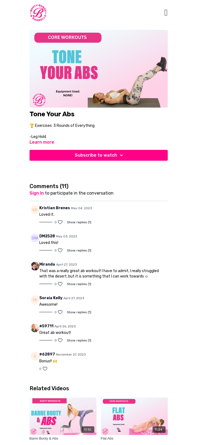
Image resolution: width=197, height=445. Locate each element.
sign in (37, 193)
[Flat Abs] (134, 438)
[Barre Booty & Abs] (63, 438)
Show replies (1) (79, 222)
